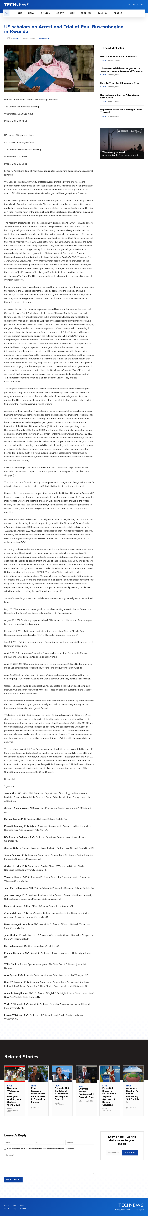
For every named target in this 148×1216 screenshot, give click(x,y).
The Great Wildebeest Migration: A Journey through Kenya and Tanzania (121, 70)
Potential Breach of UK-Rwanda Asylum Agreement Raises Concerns (109, 1096)
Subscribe (130, 1152)
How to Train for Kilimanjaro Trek (119, 82)
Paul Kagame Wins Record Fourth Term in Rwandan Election (38, 1095)
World (46, 38)
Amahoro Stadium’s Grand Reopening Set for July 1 (132, 1095)
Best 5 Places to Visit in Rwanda (118, 56)
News (41, 38)
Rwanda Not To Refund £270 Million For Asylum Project (62, 1094)
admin (15, 38)
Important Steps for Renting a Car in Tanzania (121, 111)
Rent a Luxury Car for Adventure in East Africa (120, 96)
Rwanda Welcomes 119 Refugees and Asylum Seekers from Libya (14, 1096)
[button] (6, 13)
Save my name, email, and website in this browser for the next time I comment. (40, 1149)
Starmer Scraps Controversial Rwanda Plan (86, 1093)
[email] (114, 1152)
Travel (103, 60)
